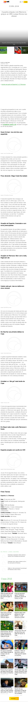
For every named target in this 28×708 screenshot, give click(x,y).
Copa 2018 (14, 6)
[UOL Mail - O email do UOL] (20, 2)
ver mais (14, 698)
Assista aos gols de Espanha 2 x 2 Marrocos (13, 84)
